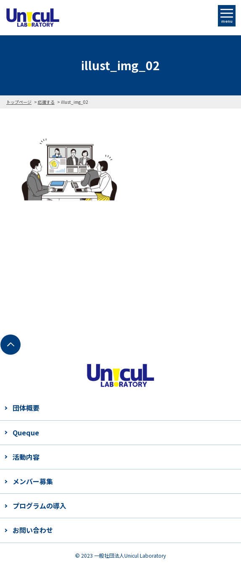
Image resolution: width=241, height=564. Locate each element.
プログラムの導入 (39, 506)
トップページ (18, 102)
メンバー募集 (33, 481)
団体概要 (26, 408)
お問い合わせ (33, 530)
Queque (26, 432)
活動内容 (26, 457)
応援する (46, 102)
